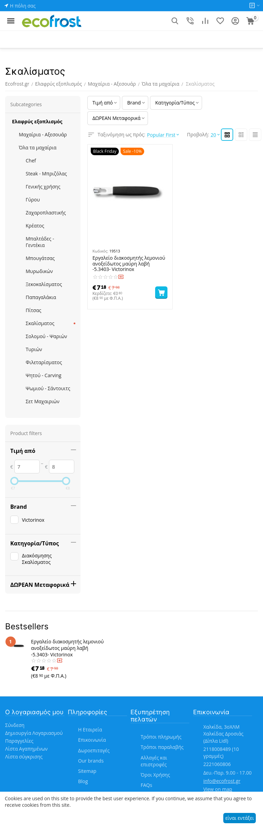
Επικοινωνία (92, 740)
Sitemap (87, 771)
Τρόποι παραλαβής (162, 747)
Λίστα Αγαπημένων (26, 748)
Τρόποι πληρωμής (161, 736)
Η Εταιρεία (90, 729)
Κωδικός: (100, 251)
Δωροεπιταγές (94, 750)
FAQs (146, 785)
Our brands (91, 760)
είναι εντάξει (239, 818)
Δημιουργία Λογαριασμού (34, 733)
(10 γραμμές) (221, 752)
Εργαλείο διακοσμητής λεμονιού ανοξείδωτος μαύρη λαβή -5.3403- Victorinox (128, 263)
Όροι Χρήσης (155, 774)
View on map (217, 789)
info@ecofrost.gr (221, 781)
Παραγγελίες (19, 741)
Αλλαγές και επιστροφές (154, 761)
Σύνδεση (14, 725)
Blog (83, 781)
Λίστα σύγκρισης (23, 756)
